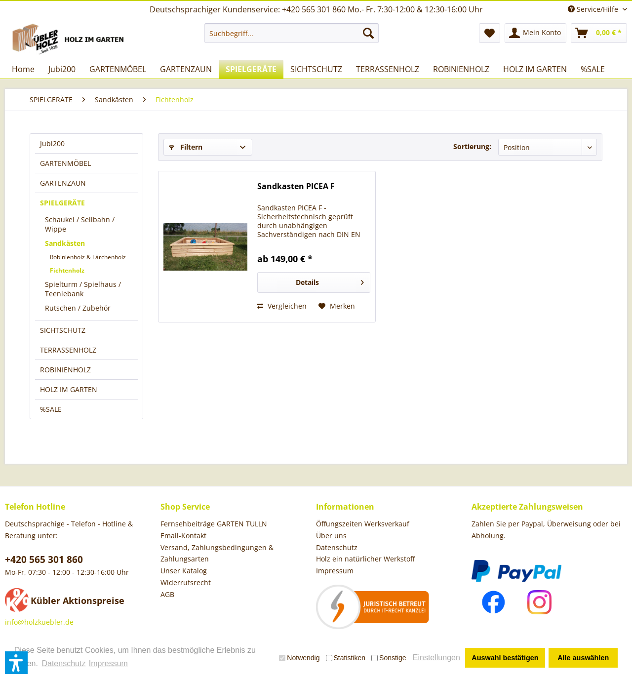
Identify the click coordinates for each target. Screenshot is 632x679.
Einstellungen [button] (436, 657)
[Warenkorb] (599, 33)
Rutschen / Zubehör (78, 308)
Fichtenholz (67, 270)
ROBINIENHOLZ (65, 369)
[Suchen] (368, 33)
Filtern (185, 147)
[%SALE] (593, 69)
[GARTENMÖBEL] (117, 69)
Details (330, 281)
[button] (16, 662)
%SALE (51, 409)
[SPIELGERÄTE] (251, 69)
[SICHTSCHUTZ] (316, 69)
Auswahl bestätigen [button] (505, 658)
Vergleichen (282, 306)
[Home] (23, 69)
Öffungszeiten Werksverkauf (362, 523)
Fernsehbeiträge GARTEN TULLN (213, 523)
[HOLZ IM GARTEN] (535, 69)
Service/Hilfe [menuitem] (594, 9)
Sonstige (388, 658)
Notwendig (299, 658)
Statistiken (346, 658)
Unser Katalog (183, 570)
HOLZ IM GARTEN (68, 389)
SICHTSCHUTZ (62, 330)
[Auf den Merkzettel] (336, 306)
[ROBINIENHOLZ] (461, 69)
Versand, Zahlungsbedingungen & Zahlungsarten (217, 553)
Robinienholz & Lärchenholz (88, 257)
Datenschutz (336, 547)
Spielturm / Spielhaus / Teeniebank (83, 289)
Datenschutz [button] (63, 663)
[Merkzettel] (489, 33)
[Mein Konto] (535, 33)
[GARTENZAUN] (186, 69)
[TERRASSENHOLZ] (387, 69)
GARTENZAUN (63, 183)
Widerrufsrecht (185, 582)
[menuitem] (291, 33)
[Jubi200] (61, 69)
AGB (167, 594)
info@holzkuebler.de (39, 622)
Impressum (335, 570)
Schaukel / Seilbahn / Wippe (80, 224)
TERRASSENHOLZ (68, 350)
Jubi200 (52, 143)
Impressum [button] (108, 663)
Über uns (331, 535)
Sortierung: (472, 146)
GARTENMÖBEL (65, 163)
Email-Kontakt (183, 535)
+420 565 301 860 (44, 559)
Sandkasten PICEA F (296, 186)
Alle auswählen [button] (583, 658)
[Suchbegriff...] (291, 33)
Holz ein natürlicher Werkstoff (365, 558)
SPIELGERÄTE (62, 202)
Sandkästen (65, 243)
